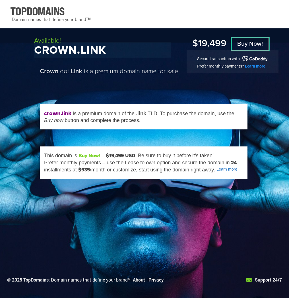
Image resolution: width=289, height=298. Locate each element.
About (139, 280)
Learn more (255, 66)
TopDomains (36, 280)
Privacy (156, 280)
